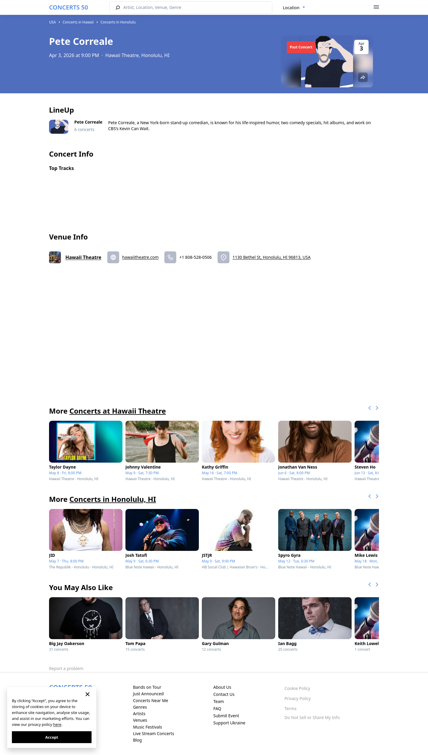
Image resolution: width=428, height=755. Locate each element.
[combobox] (294, 8)
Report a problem (66, 668)
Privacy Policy (297, 698)
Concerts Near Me (150, 700)
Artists (139, 713)
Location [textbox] (291, 7)
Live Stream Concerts (153, 733)
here (57, 724)
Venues (140, 720)
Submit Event (226, 715)
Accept (51, 737)
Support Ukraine (229, 723)
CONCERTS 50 (68, 7)
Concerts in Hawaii (78, 22)
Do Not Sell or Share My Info (312, 717)
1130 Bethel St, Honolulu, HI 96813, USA (271, 257)
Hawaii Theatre (83, 257)
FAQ (217, 708)
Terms (290, 708)
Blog (137, 740)
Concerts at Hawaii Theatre (117, 411)
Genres (140, 707)
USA (52, 22)
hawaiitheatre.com (140, 257)
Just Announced (148, 693)
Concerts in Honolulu (118, 22)
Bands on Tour (147, 687)
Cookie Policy (297, 688)
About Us (222, 687)
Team (218, 701)
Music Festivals (147, 727)
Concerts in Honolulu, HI (112, 499)
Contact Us (224, 694)
